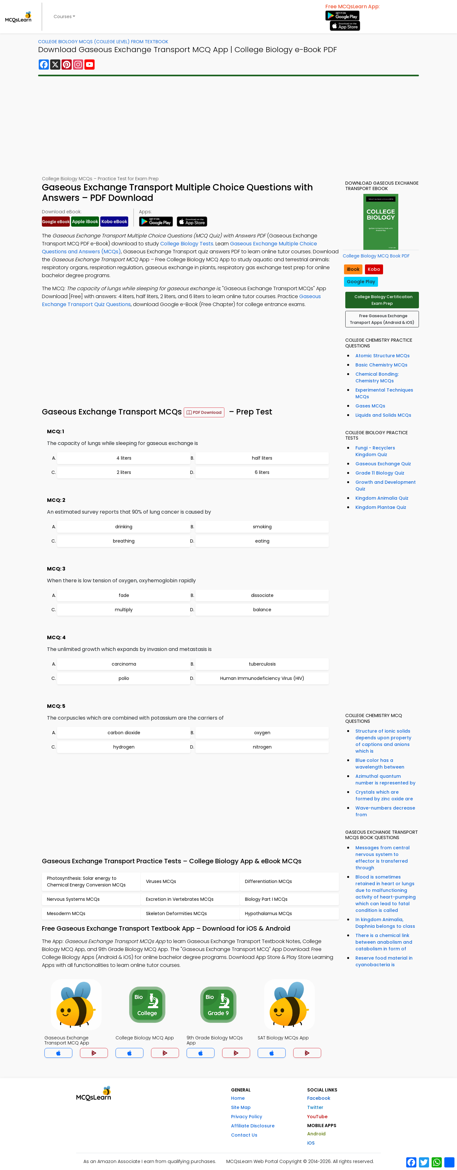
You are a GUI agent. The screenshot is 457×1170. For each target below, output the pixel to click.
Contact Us (244, 1135)
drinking (123, 526)
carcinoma (124, 664)
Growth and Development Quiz (385, 485)
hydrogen (124, 747)
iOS (311, 1143)
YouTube (317, 1116)
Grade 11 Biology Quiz (379, 473)
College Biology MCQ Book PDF (376, 256)
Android (316, 1134)
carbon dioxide (124, 732)
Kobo (374, 269)
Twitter (315, 1107)
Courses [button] (63, 16)
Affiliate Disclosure (253, 1126)
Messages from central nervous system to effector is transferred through (382, 858)
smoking (262, 526)
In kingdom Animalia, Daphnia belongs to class (385, 922)
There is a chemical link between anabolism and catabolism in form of (383, 942)
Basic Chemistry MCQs (381, 365)
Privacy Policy (246, 1116)
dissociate (262, 595)
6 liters (262, 472)
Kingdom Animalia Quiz (381, 498)
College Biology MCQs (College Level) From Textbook (103, 41)
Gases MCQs (370, 406)
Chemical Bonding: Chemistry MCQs (377, 377)
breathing (124, 541)
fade (124, 595)
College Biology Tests (186, 243)
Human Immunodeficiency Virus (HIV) (262, 678)
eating (262, 541)
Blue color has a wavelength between (379, 763)
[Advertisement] (228, 125)
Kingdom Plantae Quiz (380, 507)
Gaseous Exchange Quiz (383, 464)
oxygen (262, 732)
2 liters (124, 472)
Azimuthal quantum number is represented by (385, 779)
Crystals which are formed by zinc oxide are (384, 795)
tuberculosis (262, 664)
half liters (262, 458)
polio (124, 678)
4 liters (123, 458)
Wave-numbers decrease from (385, 811)
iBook (353, 269)
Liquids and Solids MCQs (383, 415)
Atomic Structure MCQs (382, 355)
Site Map (241, 1107)
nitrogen (262, 747)
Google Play (361, 281)
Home (238, 1098)
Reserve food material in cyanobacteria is (384, 961)
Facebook (318, 1098)
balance (262, 609)
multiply (124, 609)
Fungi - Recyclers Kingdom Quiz (375, 451)
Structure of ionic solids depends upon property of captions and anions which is (383, 741)
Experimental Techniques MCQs (384, 393)
